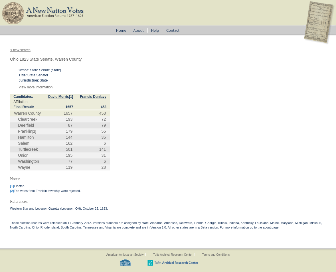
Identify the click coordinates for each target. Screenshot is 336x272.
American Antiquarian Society (125, 254)
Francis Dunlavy (93, 97)
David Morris (58, 97)
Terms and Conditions (216, 254)
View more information (35, 87)
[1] (71, 97)
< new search (20, 50)
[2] (34, 132)
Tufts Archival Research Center (173, 254)
